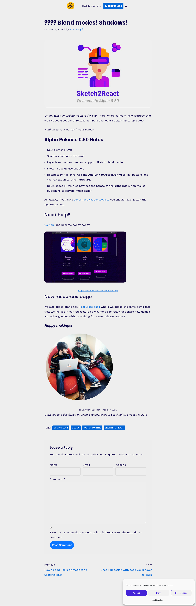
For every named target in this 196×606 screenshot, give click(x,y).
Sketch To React (115, 428)
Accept (136, 593)
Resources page (89, 307)
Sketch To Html (93, 428)
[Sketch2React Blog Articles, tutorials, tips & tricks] (71, 5)
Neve (23, 602)
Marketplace (113, 5)
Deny (158, 593)
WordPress (52, 602)
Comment (57, 480)
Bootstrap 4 (61, 428)
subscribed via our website (91, 200)
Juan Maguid (77, 29)
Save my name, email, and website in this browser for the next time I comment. (96, 536)
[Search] (126, 5)
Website (120, 465)
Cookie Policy (157, 600)
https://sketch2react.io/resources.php (98, 291)
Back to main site (91, 6)
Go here (49, 225)
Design (76, 428)
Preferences (181, 593)
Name (53, 465)
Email (86, 465)
